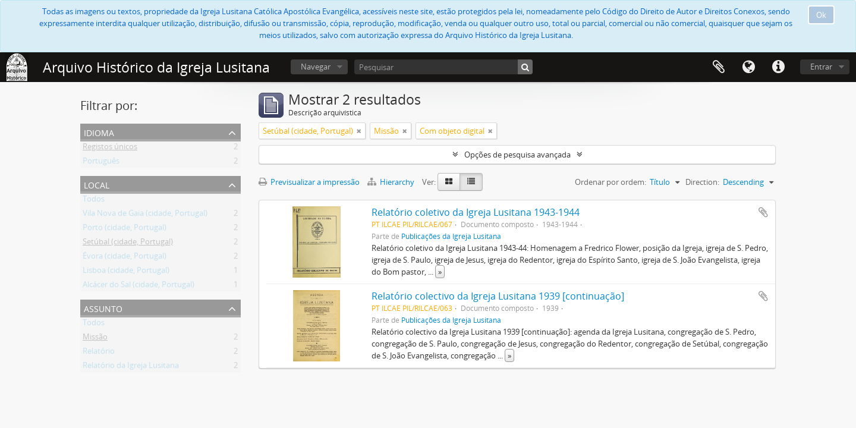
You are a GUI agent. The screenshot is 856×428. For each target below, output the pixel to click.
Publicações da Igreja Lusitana (451, 236)
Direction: (702, 182)
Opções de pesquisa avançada (517, 154)
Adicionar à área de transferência (763, 212)
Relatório (99, 353)
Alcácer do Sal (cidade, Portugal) (138, 286)
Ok (821, 15)
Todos (94, 201)
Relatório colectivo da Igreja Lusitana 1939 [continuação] (498, 296)
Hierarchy (391, 182)
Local (96, 184)
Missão (95, 338)
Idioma (748, 67)
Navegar (316, 66)
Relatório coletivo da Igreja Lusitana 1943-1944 (476, 212)
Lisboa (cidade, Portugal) (126, 272)
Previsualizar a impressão (309, 182)
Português (101, 163)
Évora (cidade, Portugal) (124, 258)
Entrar (821, 66)
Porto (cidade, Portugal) (124, 229)
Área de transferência (719, 67)
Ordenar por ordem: (610, 182)
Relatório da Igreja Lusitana (131, 367)
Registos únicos (110, 148)
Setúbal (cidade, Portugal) (128, 243)
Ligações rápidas (778, 67)
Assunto (103, 308)
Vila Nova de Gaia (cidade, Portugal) (145, 215)
